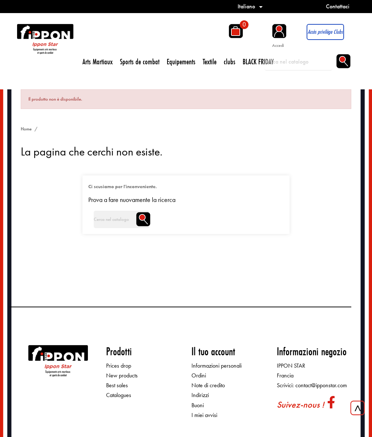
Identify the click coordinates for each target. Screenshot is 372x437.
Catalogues (118, 395)
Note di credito (208, 385)
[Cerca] (298, 61)
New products (122, 375)
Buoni (197, 405)
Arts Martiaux (97, 61)
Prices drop (118, 365)
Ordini (198, 375)
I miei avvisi (204, 415)
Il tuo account (213, 351)
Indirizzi (200, 395)
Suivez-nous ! (300, 404)
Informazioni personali (216, 365)
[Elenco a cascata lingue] (251, 6)
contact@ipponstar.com (321, 385)
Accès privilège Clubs (325, 32)
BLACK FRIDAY (258, 61)
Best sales (117, 385)
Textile (210, 61)
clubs (229, 61)
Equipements (181, 61)
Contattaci (337, 6)
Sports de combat (139, 61)
